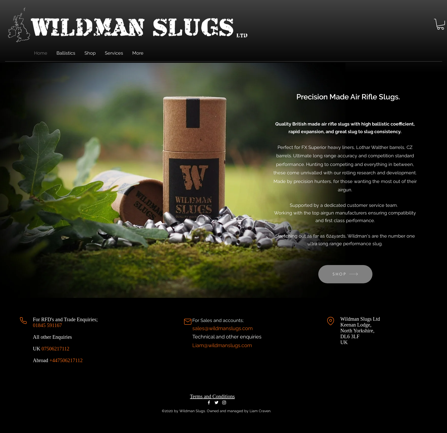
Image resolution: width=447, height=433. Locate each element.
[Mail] (188, 322)
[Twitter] (216, 402)
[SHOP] (345, 274)
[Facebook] (208, 402)
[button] (440, 24)
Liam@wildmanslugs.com (222, 345)
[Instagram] (224, 402)
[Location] (331, 321)
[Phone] (23, 320)
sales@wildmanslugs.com (222, 328)
